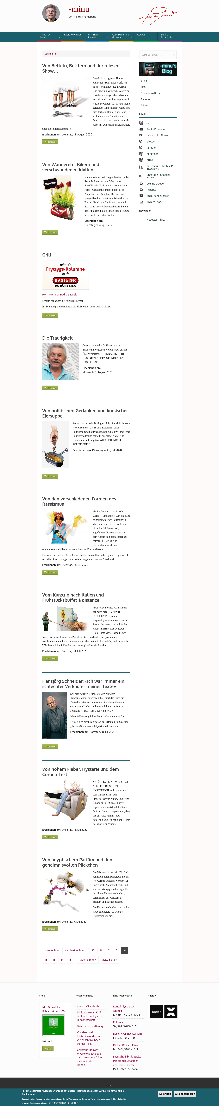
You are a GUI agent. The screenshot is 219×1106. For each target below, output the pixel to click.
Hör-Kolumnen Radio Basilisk (59, 294)
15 (46, 959)
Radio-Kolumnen (73, 34)
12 (108, 950)
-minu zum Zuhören (157, 195)
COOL (144, 80)
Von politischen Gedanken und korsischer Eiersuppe (85, 413)
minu (149, 123)
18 (70, 959)
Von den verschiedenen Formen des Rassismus (79, 501)
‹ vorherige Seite (74, 950)
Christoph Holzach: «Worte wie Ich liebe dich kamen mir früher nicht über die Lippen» (90, 1057)
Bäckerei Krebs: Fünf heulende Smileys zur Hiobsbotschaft (89, 1016)
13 (116, 950)
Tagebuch (146, 99)
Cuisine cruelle (155, 183)
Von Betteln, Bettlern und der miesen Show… (80, 68)
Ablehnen (165, 1095)
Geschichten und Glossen (120, 36)
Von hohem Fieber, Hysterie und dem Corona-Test (80, 771)
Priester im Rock (150, 93)
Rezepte (144, 35)
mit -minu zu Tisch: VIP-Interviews (160, 167)
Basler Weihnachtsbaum (127, 1033)
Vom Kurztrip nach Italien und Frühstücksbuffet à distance (73, 597)
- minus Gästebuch (88, 1006)
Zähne (144, 105)
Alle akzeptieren (185, 1095)
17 (62, 959)
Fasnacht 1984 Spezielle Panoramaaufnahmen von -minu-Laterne (127, 1061)
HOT (143, 87)
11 (101, 950)
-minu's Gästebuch (166, 36)
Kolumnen (152, 153)
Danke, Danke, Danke (126, 1045)
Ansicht (48, 1048)
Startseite (50, 53)
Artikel (150, 159)
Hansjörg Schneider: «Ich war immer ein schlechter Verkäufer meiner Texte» (83, 683)
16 (54, 959)
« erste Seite (52, 950)
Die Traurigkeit (57, 338)
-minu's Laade (154, 202)
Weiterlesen (51, 141)
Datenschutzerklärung (90, 1026)
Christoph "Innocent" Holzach (158, 176)
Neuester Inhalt (155, 219)
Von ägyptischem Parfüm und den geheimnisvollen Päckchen (77, 862)
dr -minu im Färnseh (96, 36)
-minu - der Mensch (48, 36)
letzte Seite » (109, 959)
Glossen (151, 141)
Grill (46, 255)
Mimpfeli (151, 147)
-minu (79, 9)
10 (93, 950)
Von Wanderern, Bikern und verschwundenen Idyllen (70, 167)
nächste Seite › (87, 959)
